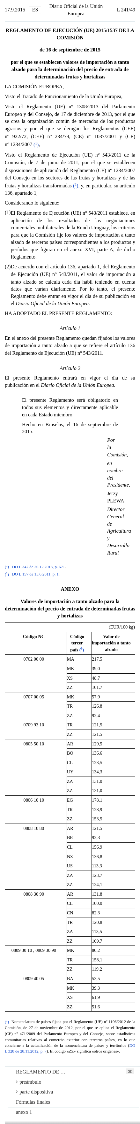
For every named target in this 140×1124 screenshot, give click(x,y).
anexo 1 (24, 1112)
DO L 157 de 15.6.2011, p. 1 (35, 574)
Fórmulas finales (33, 1102)
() (36, 144)
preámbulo (28, 1082)
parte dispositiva (34, 1091)
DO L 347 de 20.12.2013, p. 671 (38, 567)
